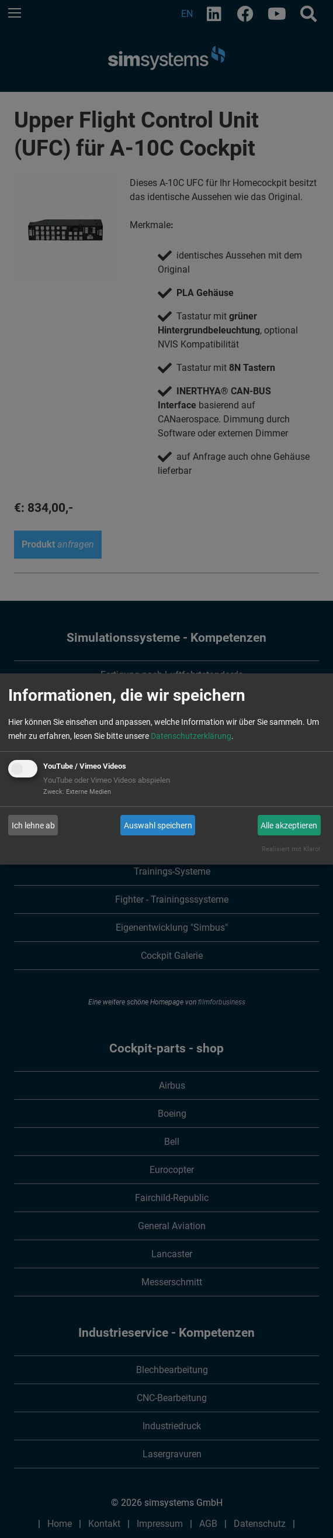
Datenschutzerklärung (191, 736)
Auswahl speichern (158, 825)
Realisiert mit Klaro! (291, 849)
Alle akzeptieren (289, 825)
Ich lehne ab (33, 825)
